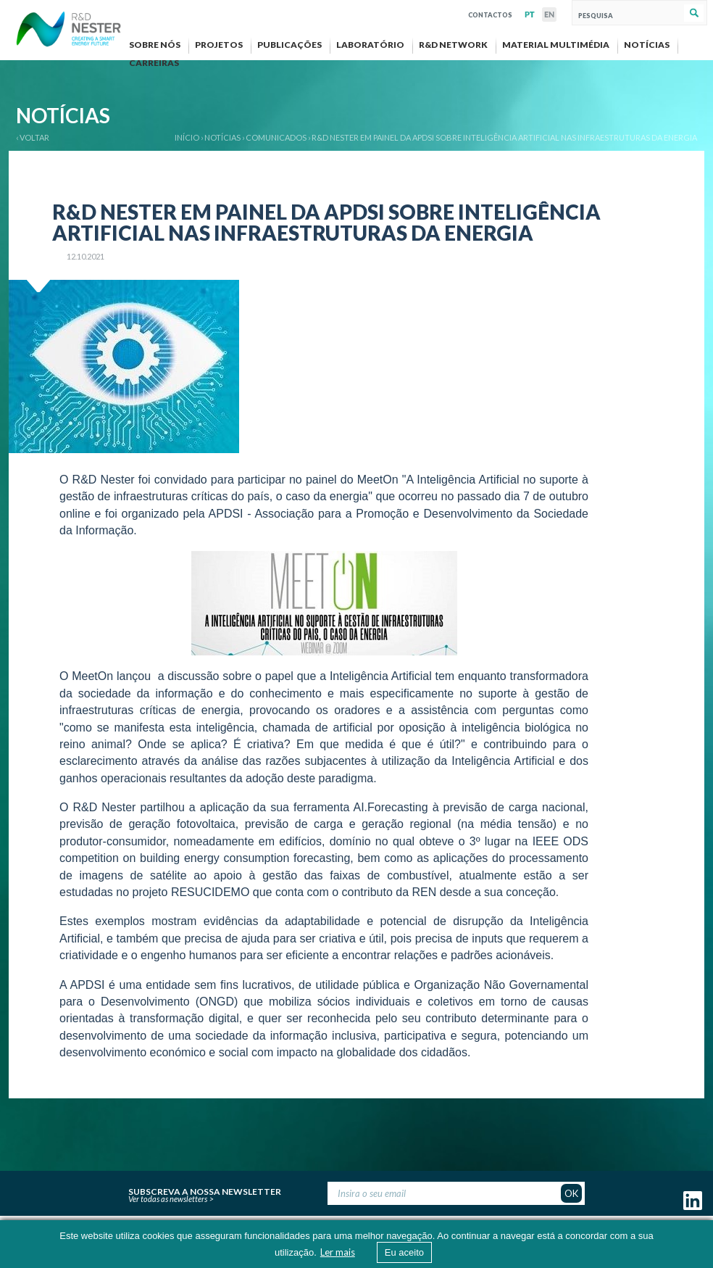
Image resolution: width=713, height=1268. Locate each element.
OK (571, 1193)
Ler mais (337, 1252)
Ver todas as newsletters (167, 1198)
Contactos (490, 13)
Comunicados (276, 137)
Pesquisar (694, 13)
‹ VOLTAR (32, 137)
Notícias (222, 137)
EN (549, 14)
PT (529, 14)
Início (187, 137)
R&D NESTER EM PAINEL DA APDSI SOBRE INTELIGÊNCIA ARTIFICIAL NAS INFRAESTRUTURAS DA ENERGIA (504, 137)
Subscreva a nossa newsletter (204, 1189)
